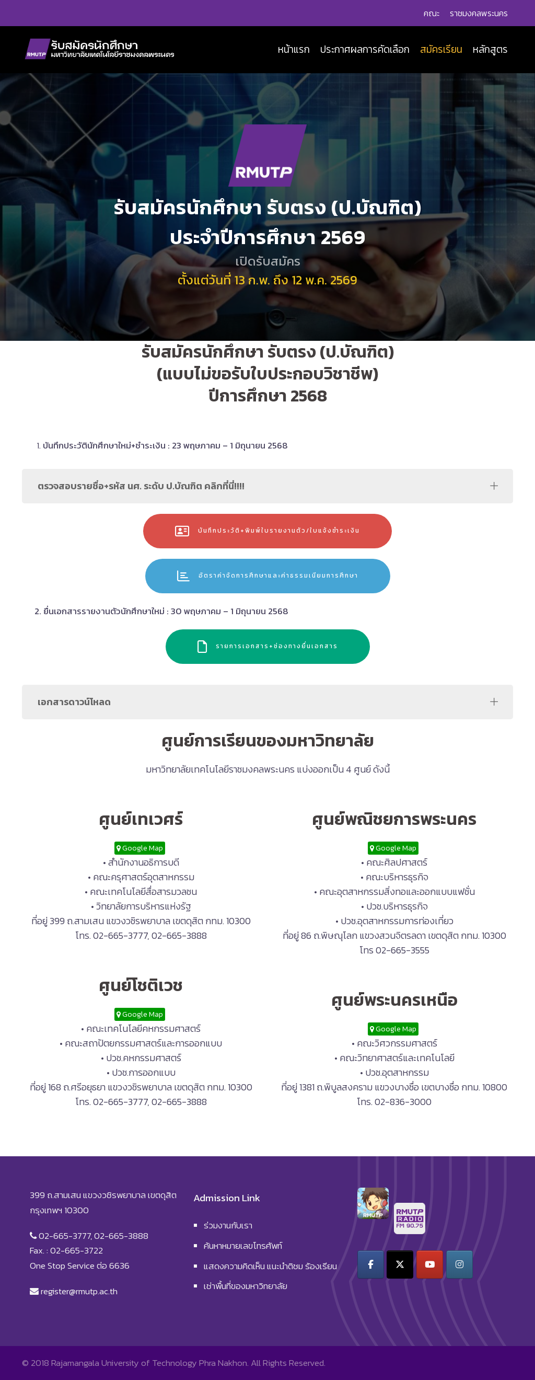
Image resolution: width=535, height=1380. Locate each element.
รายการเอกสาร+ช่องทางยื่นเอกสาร (267, 646)
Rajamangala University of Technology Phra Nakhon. (150, 1363)
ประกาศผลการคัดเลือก (365, 49)
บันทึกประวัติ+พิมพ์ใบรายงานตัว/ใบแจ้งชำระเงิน (267, 531)
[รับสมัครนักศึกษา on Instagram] (459, 1264)
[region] (267, 207)
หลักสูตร (490, 49)
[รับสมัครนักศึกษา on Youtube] (429, 1264)
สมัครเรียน (441, 49)
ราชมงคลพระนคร (479, 13)
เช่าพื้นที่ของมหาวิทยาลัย (245, 1286)
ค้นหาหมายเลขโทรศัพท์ (243, 1245)
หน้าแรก (294, 49)
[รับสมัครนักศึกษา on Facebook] (370, 1264)
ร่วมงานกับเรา (228, 1225)
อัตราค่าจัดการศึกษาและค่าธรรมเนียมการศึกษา (267, 576)
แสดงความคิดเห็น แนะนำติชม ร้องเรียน (270, 1266)
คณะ (431, 13)
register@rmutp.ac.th (79, 1291)
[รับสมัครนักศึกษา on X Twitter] (400, 1264)
